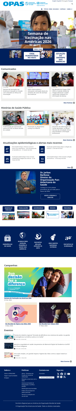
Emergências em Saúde (7, 245)
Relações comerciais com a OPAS (29, 380)
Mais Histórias (68, 140)
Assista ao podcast (8, 209)
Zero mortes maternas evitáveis (53, 245)
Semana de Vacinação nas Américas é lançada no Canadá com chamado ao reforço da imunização (12, 92)
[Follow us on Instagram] (65, 374)
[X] (58, 374)
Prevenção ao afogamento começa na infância (36, 127)
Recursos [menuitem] (55, 9)
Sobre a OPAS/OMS (9, 373)
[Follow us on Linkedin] (58, 377)
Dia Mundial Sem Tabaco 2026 (49, 324)
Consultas (42, 373)
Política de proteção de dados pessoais (28, 391)
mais (69, 167)
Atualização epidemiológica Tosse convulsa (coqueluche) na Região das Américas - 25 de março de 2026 (23, 158)
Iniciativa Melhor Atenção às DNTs (38, 245)
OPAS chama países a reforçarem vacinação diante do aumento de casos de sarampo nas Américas (38, 92)
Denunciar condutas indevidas (46, 377)
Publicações (23, 208)
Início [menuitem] (41, 9)
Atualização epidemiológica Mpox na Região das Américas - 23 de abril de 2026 (59, 147)
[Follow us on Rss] (64, 377)
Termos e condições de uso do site (28, 395)
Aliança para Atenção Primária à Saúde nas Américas (23, 245)
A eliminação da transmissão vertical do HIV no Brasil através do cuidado (13, 128)
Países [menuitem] (50, 9)
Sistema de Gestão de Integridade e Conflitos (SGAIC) (28, 384)
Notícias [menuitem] (62, 9)
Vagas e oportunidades (10, 375)
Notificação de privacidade (29, 388)
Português (65, 1)
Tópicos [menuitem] (46, 9)
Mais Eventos (65, 361)
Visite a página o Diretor (50, 196)
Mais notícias (68, 103)
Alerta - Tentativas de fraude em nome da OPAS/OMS (27, 375)
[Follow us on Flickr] (61, 377)
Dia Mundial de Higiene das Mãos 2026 (18, 324)
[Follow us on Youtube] (68, 374)
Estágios (6, 378)
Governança (38, 208)
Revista (52, 208)
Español (59, 1)
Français (70, 1)
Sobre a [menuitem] (69, 9)
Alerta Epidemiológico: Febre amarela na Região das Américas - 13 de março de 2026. (59, 157)
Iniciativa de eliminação (68, 245)
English (54, 1)
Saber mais (38, 49)
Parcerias (67, 208)
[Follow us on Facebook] (61, 374)
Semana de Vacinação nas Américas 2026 (17, 298)
